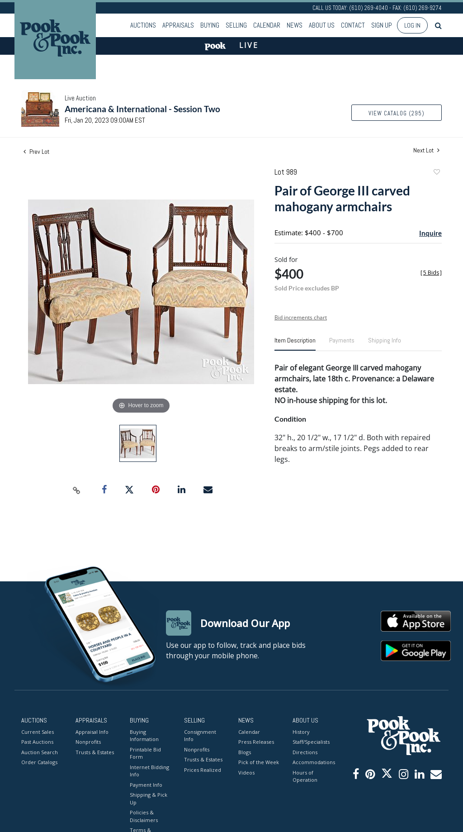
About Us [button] (322, 25)
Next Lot (426, 150)
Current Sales (37, 731)
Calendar (266, 25)
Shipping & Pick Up (148, 798)
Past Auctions (37, 741)
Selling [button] (236, 25)
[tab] (295, 344)
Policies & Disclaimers (144, 816)
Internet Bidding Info (149, 771)
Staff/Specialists (311, 741)
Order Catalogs (39, 762)
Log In (412, 25)
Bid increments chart (300, 317)
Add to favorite (436, 173)
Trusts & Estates (95, 752)
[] (431, 272)
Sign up (381, 25)
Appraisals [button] (178, 25)
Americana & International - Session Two (142, 109)
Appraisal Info (92, 731)
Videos (246, 772)
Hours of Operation (305, 776)
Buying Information (144, 735)
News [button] (294, 25)
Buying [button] (209, 25)
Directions (305, 752)
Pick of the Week (258, 762)
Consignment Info (200, 735)
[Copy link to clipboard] (76, 490)
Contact (353, 25)
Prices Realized (202, 769)
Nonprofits (88, 741)
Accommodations (313, 762)
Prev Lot (36, 151)
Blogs (244, 752)
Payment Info (146, 784)
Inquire (430, 233)
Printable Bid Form (145, 753)
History (301, 731)
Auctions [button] (143, 25)
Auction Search (39, 752)
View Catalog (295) (397, 113)
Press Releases (256, 741)
